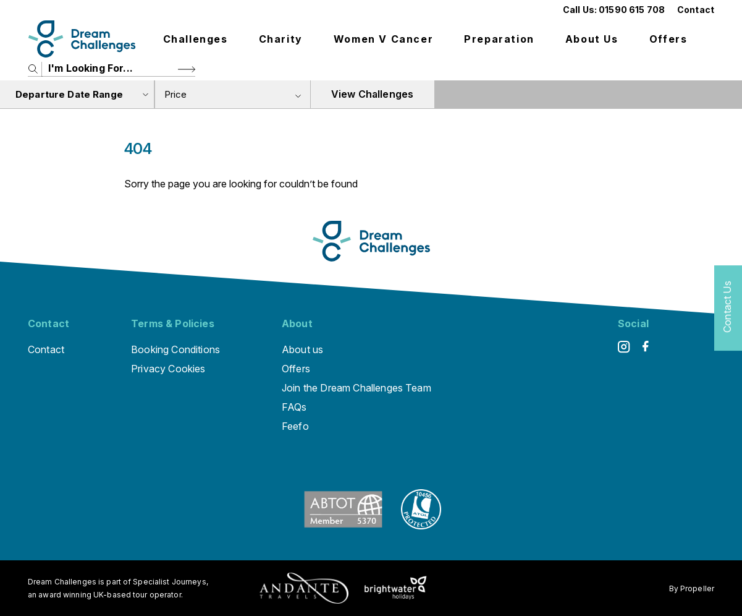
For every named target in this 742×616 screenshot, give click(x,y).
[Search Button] (186, 69)
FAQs (294, 407)
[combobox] (232, 94)
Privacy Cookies (168, 368)
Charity (281, 39)
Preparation (499, 39)
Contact (695, 9)
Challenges (195, 39)
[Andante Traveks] (303, 588)
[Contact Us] (728, 308)
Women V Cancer (383, 39)
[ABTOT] (343, 526)
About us (591, 39)
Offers (668, 39)
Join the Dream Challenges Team (356, 388)
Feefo (295, 426)
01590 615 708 (632, 9)
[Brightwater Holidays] (396, 588)
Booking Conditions (175, 349)
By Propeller (691, 588)
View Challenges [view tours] (372, 94)
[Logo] (82, 39)
